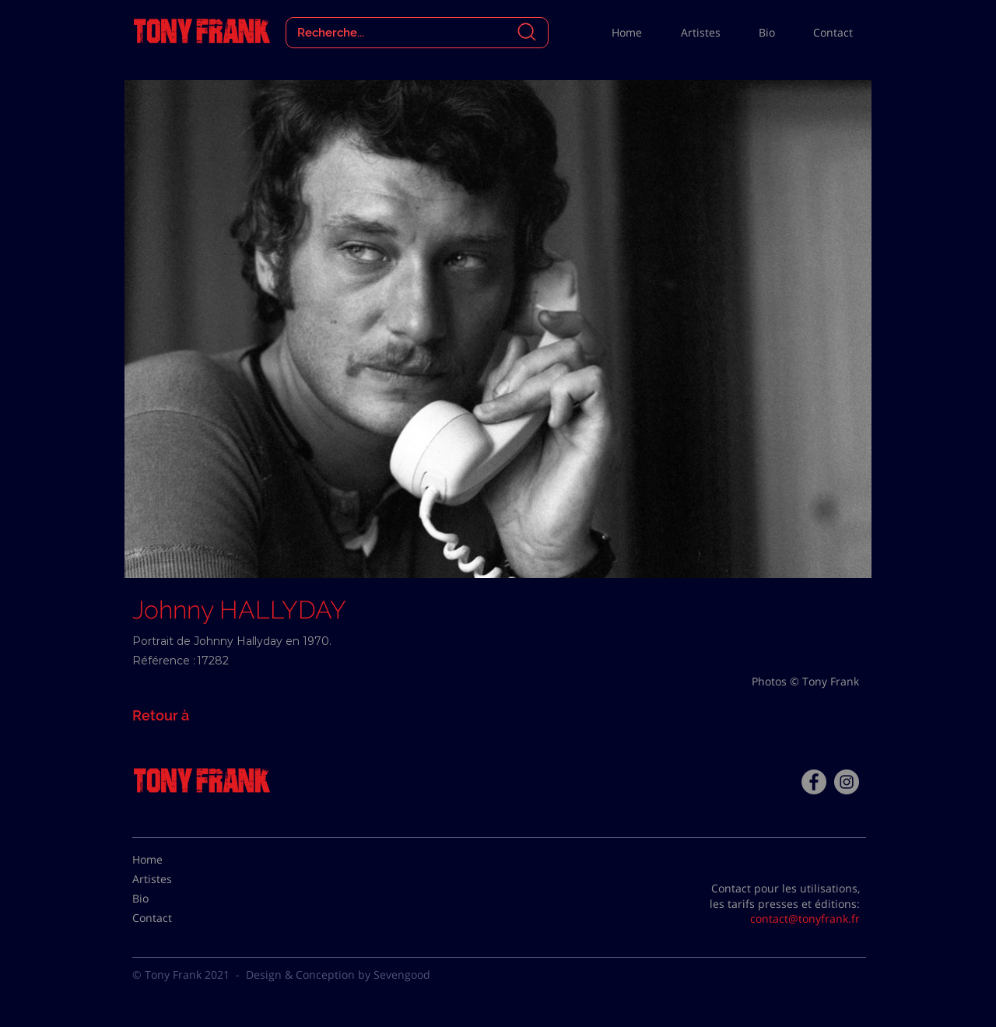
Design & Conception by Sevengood (338, 974)
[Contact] (171, 918)
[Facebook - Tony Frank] (813, 781)
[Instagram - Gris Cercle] (846, 781)
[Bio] (171, 898)
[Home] (171, 859)
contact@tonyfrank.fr (805, 918)
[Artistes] (171, 879)
